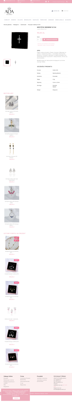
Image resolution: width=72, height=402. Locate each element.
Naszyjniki (36, 19)
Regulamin (6, 386)
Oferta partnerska (24, 381)
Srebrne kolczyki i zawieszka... (12, 319)
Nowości (13, 19)
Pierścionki (43, 19)
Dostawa (6, 378)
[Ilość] (38, 39)
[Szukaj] (60, 1)
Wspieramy (23, 384)
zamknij (16, 398)
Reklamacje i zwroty (9, 380)
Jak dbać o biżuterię (42, 378)
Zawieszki (51, 19)
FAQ (5, 384)
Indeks (38, 29)
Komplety (7, 19)
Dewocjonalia (59, 19)
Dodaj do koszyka (50, 40)
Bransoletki (27, 19)
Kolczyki (20, 19)
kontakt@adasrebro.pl (60, 389)
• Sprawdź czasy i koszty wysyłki (45, 45)
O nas (21, 383)
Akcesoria (68, 19)
